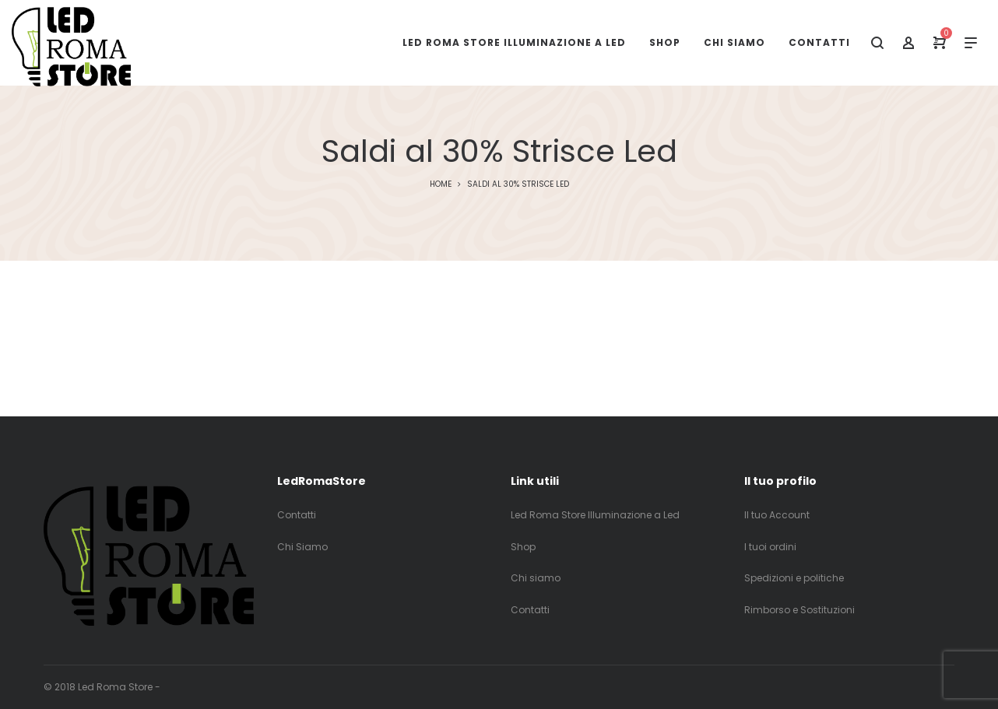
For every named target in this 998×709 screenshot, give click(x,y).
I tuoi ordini (770, 546)
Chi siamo (535, 577)
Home (441, 184)
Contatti (296, 514)
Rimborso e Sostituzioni (799, 609)
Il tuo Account (777, 514)
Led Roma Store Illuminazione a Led (595, 514)
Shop (523, 546)
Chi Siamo (302, 546)
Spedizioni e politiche (794, 577)
